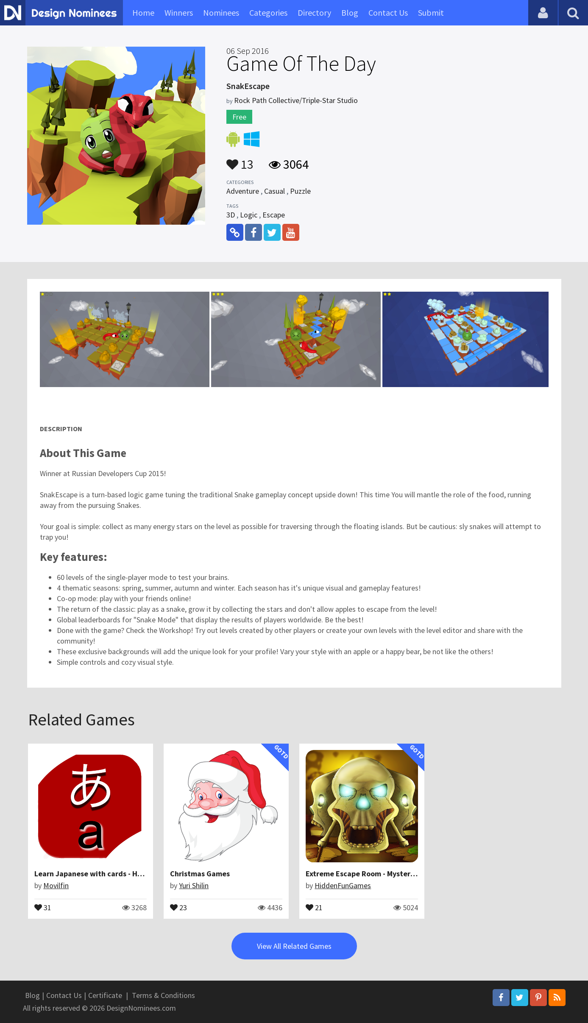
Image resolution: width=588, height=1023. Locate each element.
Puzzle (300, 191)
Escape (273, 215)
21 (314, 907)
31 (42, 907)
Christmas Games (200, 873)
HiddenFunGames (343, 885)
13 (240, 160)
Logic (248, 215)
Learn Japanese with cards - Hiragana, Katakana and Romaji (137, 873)
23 (178, 907)
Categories (268, 12)
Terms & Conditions (163, 995)
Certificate (105, 995)
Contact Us (388, 12)
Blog (349, 12)
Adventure (242, 191)
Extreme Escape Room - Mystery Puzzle (372, 873)
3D (230, 215)
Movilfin (56, 885)
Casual (274, 191)
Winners (178, 12)
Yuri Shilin (194, 885)
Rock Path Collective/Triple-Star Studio (296, 100)
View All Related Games (294, 946)
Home (143, 12)
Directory (314, 12)
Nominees (221, 12)
